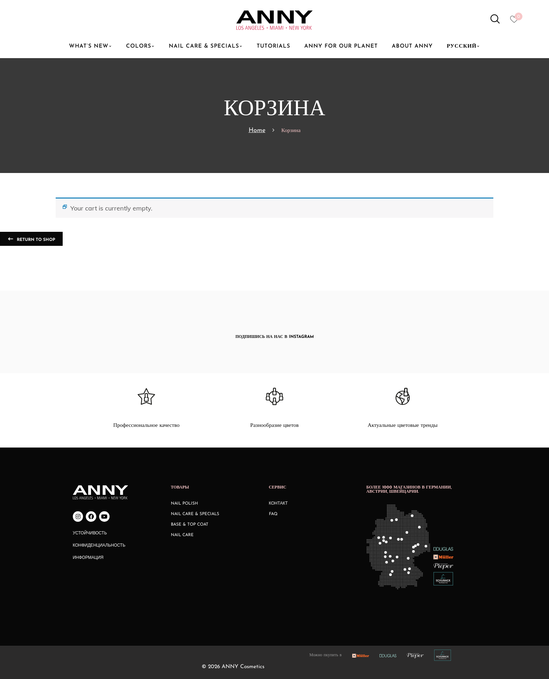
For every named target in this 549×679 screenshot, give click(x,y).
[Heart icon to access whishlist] (516, 21)
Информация (88, 558)
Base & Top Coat (189, 524)
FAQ (273, 514)
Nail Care (182, 535)
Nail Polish (184, 503)
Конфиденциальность (99, 545)
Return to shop (35, 240)
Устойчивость (90, 533)
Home (257, 130)
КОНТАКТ (278, 503)
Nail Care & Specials (195, 514)
